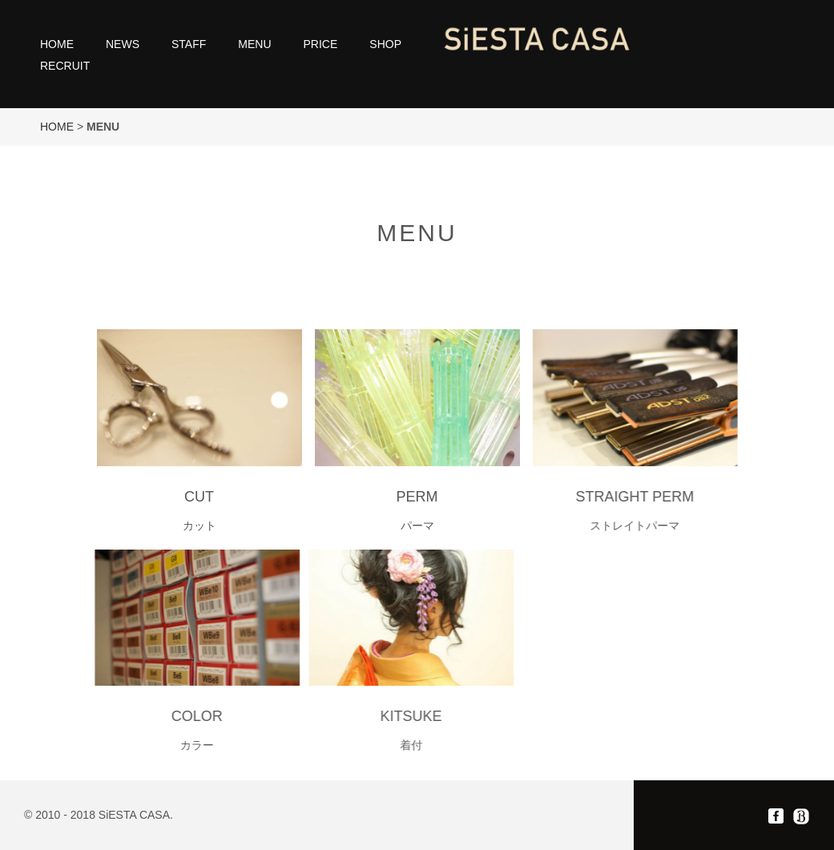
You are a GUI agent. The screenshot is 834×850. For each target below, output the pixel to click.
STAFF (188, 44)
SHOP (385, 44)
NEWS (122, 44)
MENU (254, 44)
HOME (57, 44)
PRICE (321, 44)
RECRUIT (65, 65)
